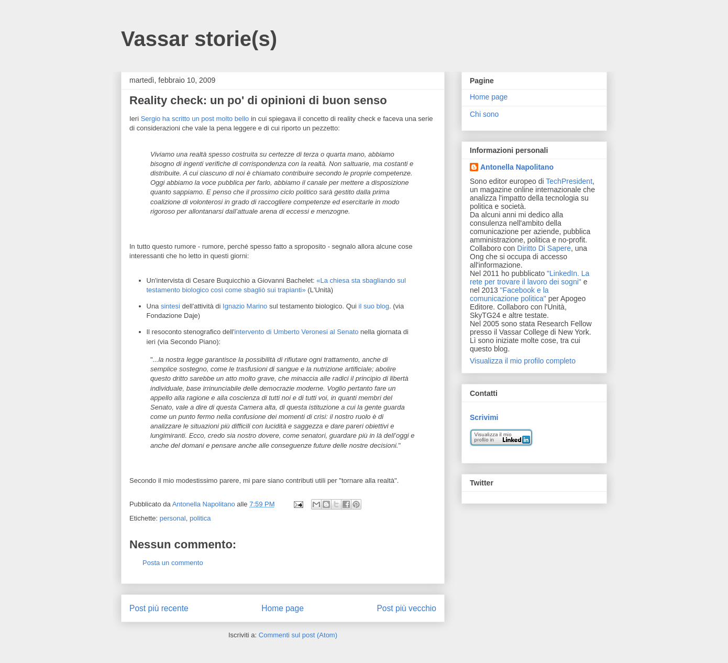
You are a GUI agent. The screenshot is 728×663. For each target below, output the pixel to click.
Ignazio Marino (245, 306)
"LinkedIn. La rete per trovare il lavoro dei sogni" (529, 277)
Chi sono (484, 114)
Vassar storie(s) (199, 38)
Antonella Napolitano (517, 167)
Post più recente (159, 608)
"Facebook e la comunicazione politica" (509, 294)
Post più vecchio (406, 608)
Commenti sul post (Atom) (298, 635)
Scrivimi (484, 417)
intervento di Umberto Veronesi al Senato (296, 332)
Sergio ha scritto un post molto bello (195, 119)
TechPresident (569, 181)
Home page (282, 608)
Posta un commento (172, 563)
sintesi (170, 306)
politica (200, 518)
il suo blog (374, 306)
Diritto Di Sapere (544, 248)
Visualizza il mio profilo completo (523, 361)
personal (173, 518)
